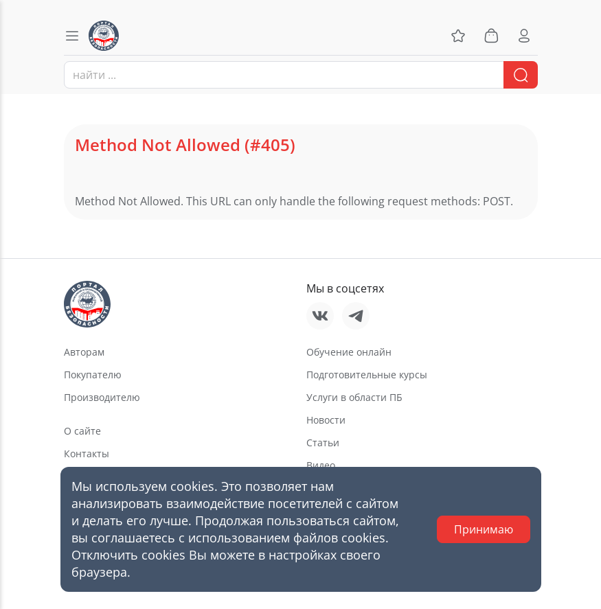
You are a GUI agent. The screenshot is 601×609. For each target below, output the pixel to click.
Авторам (84, 351)
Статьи (322, 442)
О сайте (82, 430)
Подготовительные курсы (366, 374)
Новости (325, 419)
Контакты (86, 453)
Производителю (102, 397)
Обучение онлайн (349, 351)
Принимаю (483, 529)
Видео (320, 465)
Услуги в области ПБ (354, 397)
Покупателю (93, 374)
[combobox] (301, 75)
